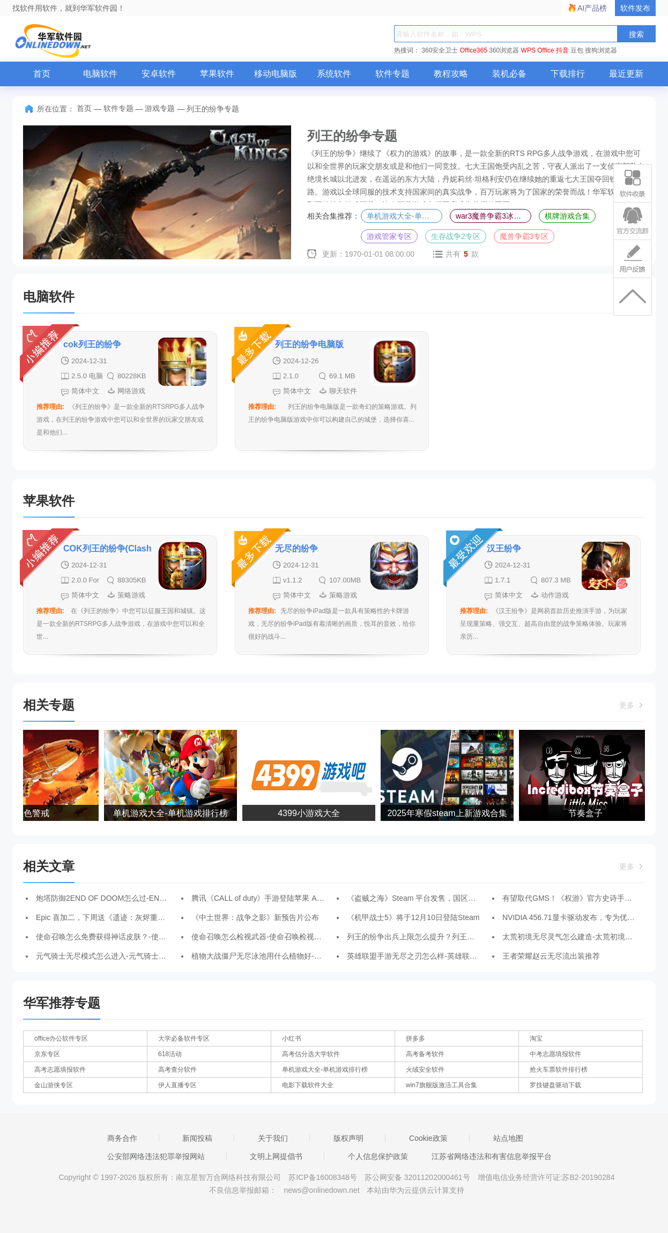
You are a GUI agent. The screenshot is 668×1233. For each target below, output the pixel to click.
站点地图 (508, 1138)
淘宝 (536, 1038)
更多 (632, 705)
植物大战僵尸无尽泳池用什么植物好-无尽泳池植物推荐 (282, 956)
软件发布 (635, 8)
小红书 (291, 1038)
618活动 (170, 1054)
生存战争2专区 (455, 236)
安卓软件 (159, 73)
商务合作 (122, 1138)
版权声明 (348, 1138)
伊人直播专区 (177, 1085)
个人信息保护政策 (378, 1156)
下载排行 (568, 73)
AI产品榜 (592, 8)
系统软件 (334, 73)
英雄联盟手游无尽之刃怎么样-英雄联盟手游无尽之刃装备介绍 (449, 956)
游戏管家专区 (389, 236)
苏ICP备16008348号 (322, 1177)
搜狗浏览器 (601, 50)
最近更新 (626, 73)
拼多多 (415, 1038)
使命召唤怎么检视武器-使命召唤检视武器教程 (267, 936)
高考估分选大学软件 (311, 1054)
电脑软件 (100, 73)
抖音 (562, 50)
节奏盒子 (587, 813)
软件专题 (392, 73)
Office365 (473, 50)
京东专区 (47, 1054)
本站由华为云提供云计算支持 (415, 1190)
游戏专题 (160, 108)
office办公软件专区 (61, 1038)
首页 (41, 73)
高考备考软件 (425, 1054)
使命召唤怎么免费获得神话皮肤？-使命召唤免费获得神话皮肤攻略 (146, 936)
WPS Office (537, 50)
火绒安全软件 (425, 1069)
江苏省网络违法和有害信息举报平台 (492, 1156)
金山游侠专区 (53, 1085)
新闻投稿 (197, 1138)
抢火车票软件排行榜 (559, 1069)
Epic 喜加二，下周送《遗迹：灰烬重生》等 (108, 917)
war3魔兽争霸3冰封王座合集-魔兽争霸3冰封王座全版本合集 (493, 216)
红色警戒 (34, 813)
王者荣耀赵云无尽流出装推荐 (551, 956)
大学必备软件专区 (184, 1038)
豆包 (576, 50)
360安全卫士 (439, 50)
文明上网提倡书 (276, 1156)
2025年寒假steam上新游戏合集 (448, 813)
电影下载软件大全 (307, 1085)
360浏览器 (504, 50)
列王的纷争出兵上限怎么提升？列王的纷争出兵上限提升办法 (448, 936)
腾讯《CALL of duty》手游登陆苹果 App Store (268, 898)
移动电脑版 (275, 73)
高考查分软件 (177, 1069)
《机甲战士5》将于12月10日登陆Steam (413, 917)
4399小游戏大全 (310, 813)
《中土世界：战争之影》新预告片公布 (255, 917)
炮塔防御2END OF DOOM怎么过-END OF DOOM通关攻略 (134, 898)
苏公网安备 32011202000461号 (418, 1177)
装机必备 (509, 73)
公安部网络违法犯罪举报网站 (156, 1156)
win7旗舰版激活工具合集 (441, 1085)
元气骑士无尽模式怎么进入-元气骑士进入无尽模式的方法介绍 (138, 956)
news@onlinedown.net (321, 1190)
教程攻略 (451, 73)
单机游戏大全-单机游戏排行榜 (404, 216)
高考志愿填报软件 (60, 1069)
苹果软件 (217, 73)
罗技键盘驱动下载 (555, 1085)
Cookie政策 (428, 1138)
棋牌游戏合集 (567, 216)
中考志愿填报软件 (555, 1054)
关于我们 (273, 1138)
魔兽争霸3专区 (524, 236)
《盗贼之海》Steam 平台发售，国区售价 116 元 (427, 898)
